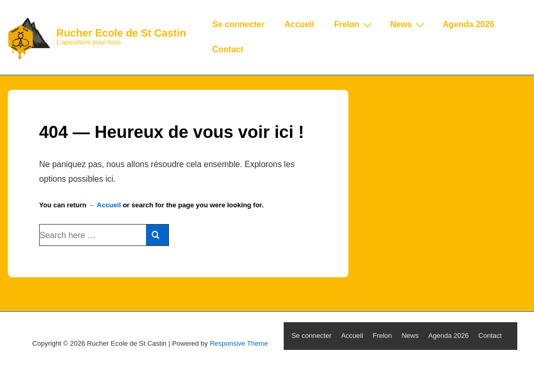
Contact (228, 49)
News (408, 24)
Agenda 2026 (468, 24)
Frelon (354, 24)
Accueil (299, 24)
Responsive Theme (239, 343)
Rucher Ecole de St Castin (121, 33)
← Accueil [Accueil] (104, 205)
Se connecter (238, 24)
